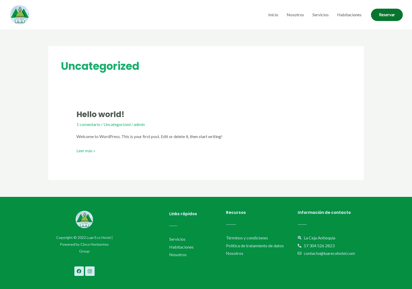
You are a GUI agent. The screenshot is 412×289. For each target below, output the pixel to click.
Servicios (320, 14)
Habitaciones (349, 14)
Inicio (273, 14)
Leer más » (85, 150)
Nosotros (295, 14)
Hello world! (100, 114)
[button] (387, 15)
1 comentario (88, 124)
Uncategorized (117, 124)
